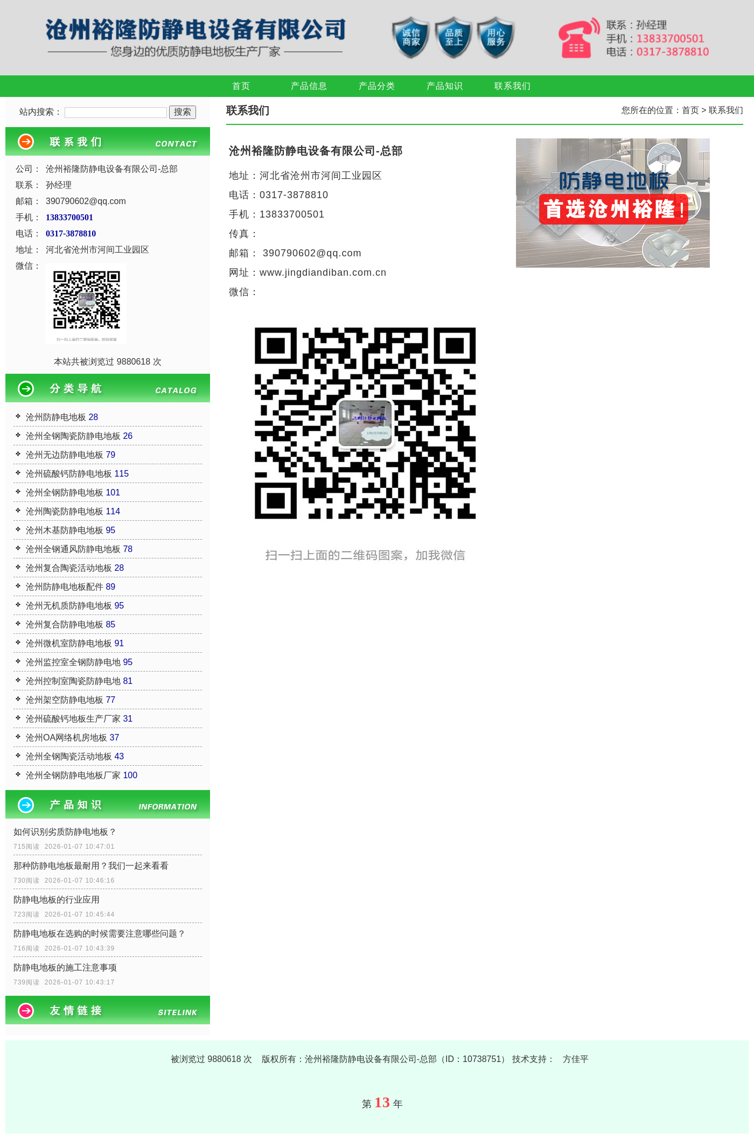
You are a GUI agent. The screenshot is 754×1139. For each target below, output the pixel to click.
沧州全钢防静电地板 (64, 492)
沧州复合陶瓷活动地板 (69, 567)
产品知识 (445, 85)
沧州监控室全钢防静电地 (73, 662)
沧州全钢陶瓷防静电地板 (73, 436)
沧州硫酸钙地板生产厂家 (73, 718)
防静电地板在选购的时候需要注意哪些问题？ (99, 933)
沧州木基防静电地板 (64, 530)
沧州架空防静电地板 (64, 699)
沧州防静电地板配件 (64, 586)
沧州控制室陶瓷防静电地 (73, 681)
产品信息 (309, 85)
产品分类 (377, 85)
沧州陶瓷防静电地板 (64, 511)
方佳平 (576, 1059)
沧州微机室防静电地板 (69, 643)
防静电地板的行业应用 (56, 899)
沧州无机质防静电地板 (69, 605)
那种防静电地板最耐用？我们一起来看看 (91, 865)
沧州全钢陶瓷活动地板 (69, 756)
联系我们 (512, 85)
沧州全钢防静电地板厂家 (73, 775)
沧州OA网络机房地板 (66, 737)
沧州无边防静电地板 (64, 454)
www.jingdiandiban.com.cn (323, 272)
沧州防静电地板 (56, 417)
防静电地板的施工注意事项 (65, 967)
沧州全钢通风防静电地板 (73, 549)
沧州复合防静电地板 (64, 624)
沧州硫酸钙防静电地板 (69, 473)
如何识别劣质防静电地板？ (65, 831)
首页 (241, 85)
